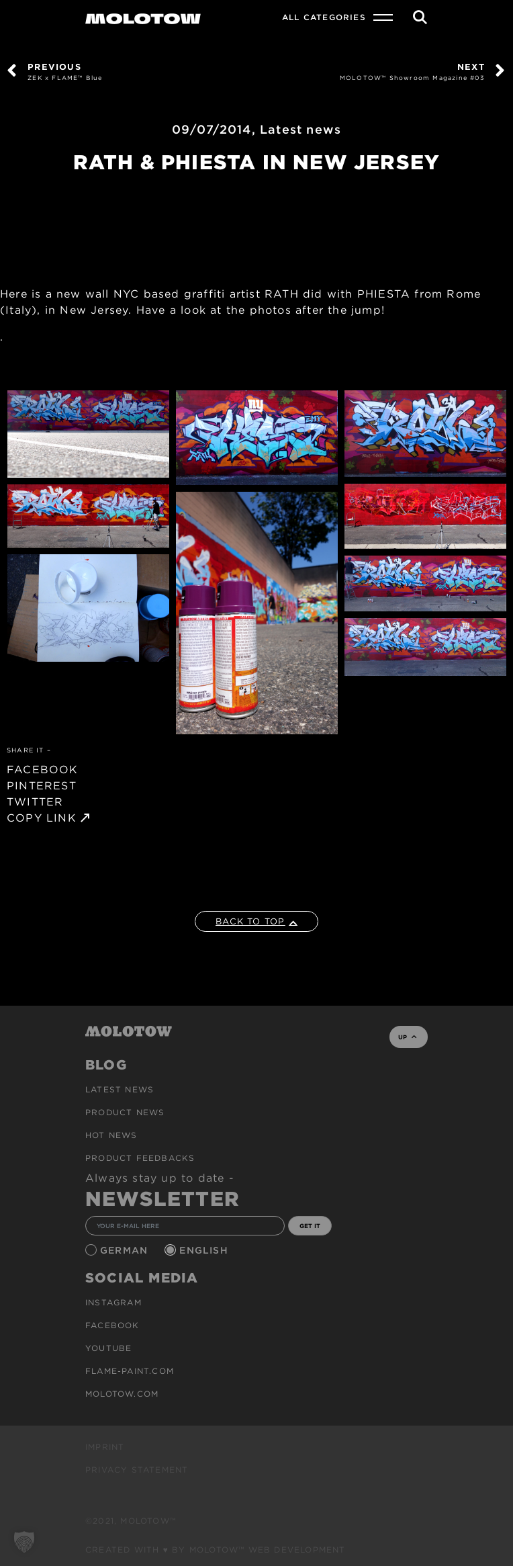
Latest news (300, 129)
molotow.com (121, 1394)
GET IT (309, 1225)
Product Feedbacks (140, 1158)
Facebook (112, 1325)
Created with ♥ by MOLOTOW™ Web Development (215, 1550)
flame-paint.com (129, 1371)
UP (407, 1037)
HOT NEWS (111, 1135)
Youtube (108, 1348)
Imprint (104, 1447)
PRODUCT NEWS (125, 1112)
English (205, 1250)
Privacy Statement (136, 1470)
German (125, 1250)
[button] (24, 1542)
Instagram (113, 1302)
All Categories (324, 17)
